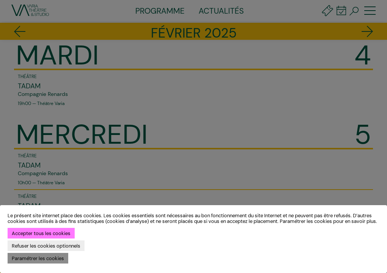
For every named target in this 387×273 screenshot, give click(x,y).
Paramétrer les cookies (38, 258)
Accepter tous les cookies (41, 233)
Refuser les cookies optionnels (46, 246)
